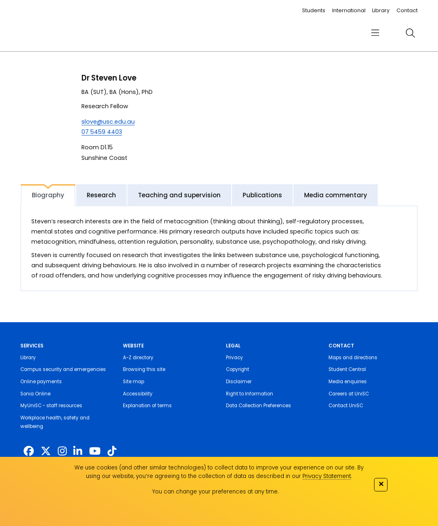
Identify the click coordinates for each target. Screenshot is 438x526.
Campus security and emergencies (63, 369)
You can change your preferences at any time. (215, 491)
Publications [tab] (262, 195)
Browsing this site (144, 369)
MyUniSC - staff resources (51, 405)
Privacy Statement (326, 476)
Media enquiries (347, 381)
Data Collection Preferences (258, 405)
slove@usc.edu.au (108, 122)
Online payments (41, 381)
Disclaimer (239, 381)
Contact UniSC (345, 405)
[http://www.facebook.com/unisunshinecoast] (29, 451)
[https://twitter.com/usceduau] (46, 451)
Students (313, 10)
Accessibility (138, 394)
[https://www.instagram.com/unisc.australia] (62, 451)
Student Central (347, 369)
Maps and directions (352, 357)
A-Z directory (138, 357)
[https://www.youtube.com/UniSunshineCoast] (95, 451)
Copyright (237, 369)
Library (381, 10)
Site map (133, 381)
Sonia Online (35, 394)
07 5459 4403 (101, 132)
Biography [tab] (48, 195)
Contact (407, 10)
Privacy (234, 357)
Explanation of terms (147, 405)
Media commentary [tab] (335, 195)
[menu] (375, 32)
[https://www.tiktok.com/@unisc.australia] (111, 451)
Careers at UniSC (348, 394)
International (349, 10)
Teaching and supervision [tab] (179, 195)
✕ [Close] (381, 484)
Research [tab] (101, 195)
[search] (410, 33)
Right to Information (249, 394)
